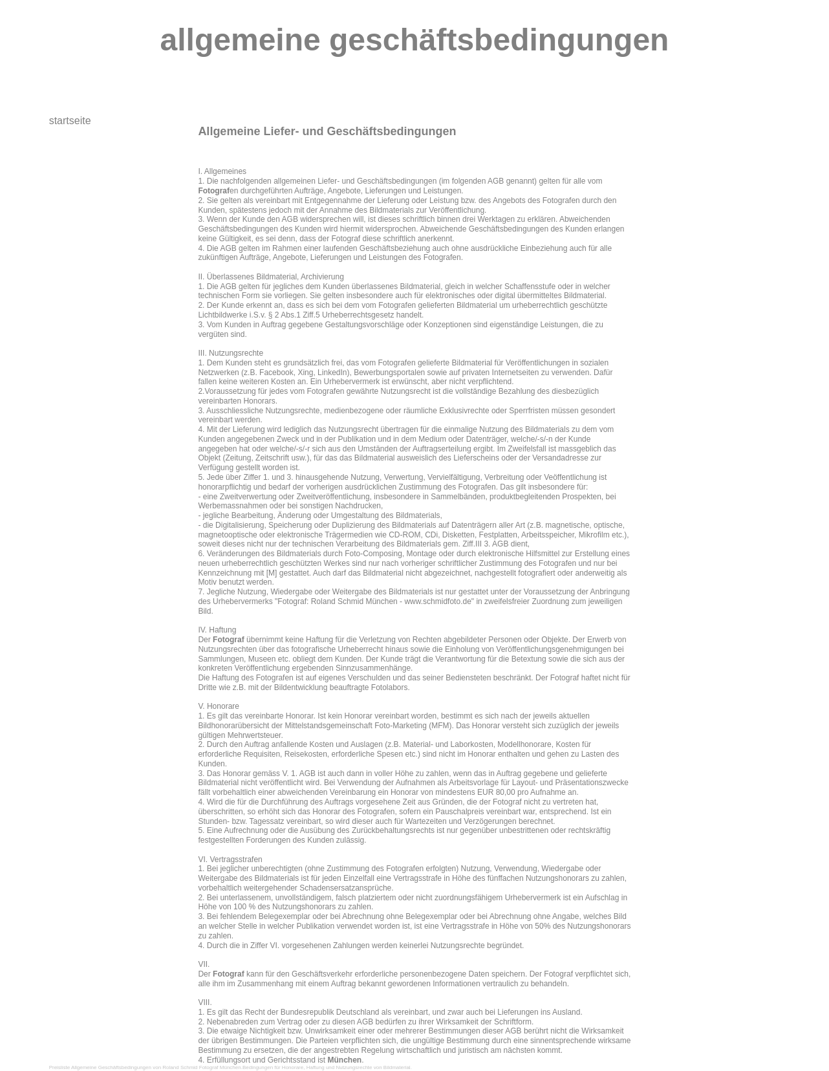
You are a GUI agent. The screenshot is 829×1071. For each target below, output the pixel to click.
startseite (70, 120)
